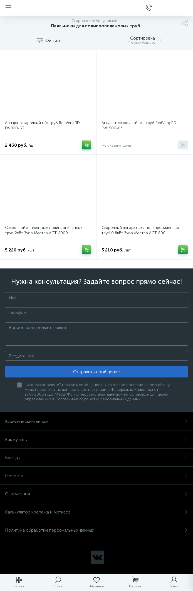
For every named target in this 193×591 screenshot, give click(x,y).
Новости (96, 475)
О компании (96, 493)
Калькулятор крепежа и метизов (96, 512)
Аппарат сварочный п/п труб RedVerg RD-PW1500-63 (140, 125)
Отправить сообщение (96, 371)
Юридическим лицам (96, 421)
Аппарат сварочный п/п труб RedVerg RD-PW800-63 (43, 125)
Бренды (96, 457)
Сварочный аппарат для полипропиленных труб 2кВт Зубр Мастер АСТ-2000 (44, 230)
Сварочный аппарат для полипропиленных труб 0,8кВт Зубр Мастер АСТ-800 (140, 230)
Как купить (96, 439)
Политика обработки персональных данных (96, 530)
